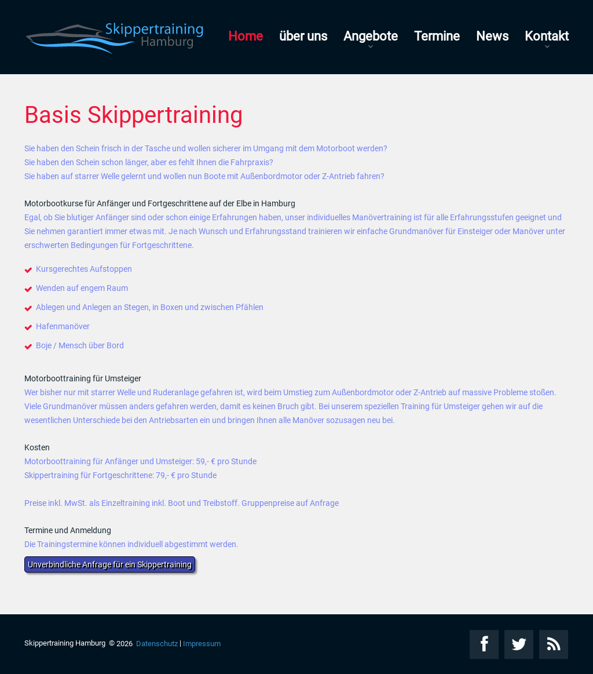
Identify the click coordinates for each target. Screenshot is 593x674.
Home (245, 36)
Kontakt (547, 36)
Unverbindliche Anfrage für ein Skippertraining (110, 564)
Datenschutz (157, 643)
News (492, 36)
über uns (303, 36)
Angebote (370, 36)
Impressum (202, 643)
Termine (437, 36)
